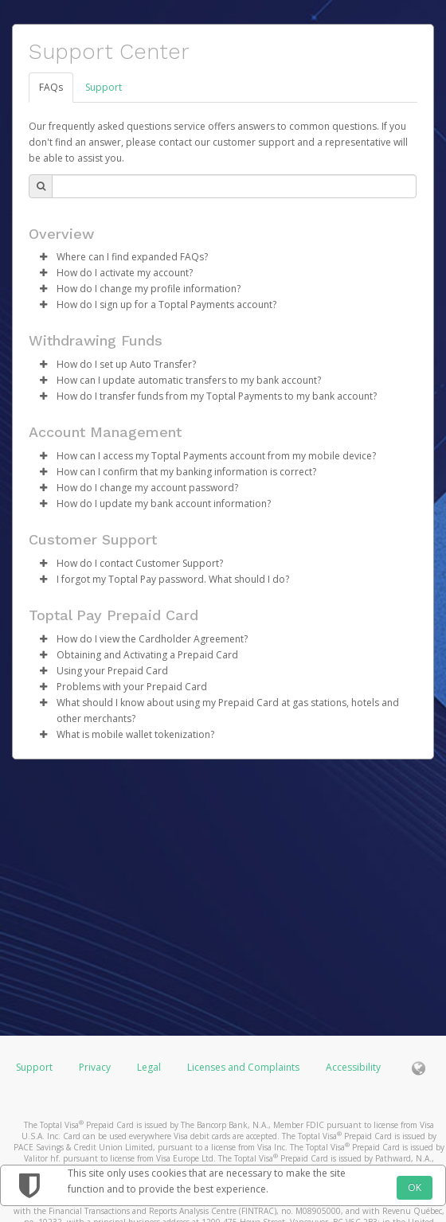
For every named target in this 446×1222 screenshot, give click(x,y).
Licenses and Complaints (244, 1067)
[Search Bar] (234, 186)
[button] (43, 257)
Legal (149, 1067)
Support (103, 87)
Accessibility (353, 1067)
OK (414, 1187)
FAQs (51, 87)
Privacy (95, 1067)
